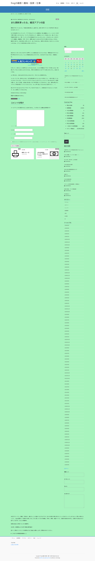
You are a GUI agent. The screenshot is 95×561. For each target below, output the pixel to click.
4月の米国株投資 (67, 179)
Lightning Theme (47, 557)
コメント (13, 126)
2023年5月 (67, 325)
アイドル (66, 202)
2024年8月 (67, 283)
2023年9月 (67, 314)
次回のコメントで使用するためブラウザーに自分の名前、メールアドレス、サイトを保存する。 (34, 142)
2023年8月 (67, 317)
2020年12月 (67, 406)
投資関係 (66, 210)
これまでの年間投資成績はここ (19, 533)
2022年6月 (67, 356)
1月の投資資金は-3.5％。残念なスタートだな (42, 154)
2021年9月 (67, 381)
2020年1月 (67, 437)
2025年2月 (67, 267)
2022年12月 (67, 339)
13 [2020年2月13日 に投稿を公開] (74, 64)
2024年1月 (67, 303)
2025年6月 (67, 256)
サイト (12, 138)
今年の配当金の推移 (69, 92)
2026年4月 (67, 228)
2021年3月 (67, 398)
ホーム (13, 538)
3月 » (83, 71)
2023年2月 (67, 334)
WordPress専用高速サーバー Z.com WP (35, 65)
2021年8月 (67, 384)
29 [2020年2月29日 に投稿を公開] (79, 68)
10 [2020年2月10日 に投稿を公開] (65, 64)
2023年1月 (67, 336)
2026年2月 (67, 233)
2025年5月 (67, 258)
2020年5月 (67, 425)
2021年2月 (67, 400)
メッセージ (66, 493)
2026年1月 (67, 236)
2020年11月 (67, 409)
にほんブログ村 (14, 544)
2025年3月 (67, 264)
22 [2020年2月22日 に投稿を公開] (79, 66)
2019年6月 (67, 456)
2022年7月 (67, 353)
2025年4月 (67, 261)
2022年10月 (67, 345)
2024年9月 (67, 281)
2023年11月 (67, 309)
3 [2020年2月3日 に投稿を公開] (65, 62)
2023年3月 (67, 331)
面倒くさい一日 (25, 152)
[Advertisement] (21, 48)
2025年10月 (67, 245)
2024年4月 (67, 295)
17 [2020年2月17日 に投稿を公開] (65, 66)
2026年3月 (67, 231)
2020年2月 (67, 434)
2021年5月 (67, 392)
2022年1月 (67, 370)
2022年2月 (67, 367)
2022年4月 (67, 361)
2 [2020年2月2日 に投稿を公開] (82, 60)
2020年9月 (67, 414)
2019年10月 (67, 445)
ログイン (66, 468)
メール (13, 134)
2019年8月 (67, 450)
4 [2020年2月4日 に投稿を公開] (68, 62)
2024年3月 (67, 297)
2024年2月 (67, 300)
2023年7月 (67, 320)
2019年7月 (67, 453)
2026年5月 (67, 225)
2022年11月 (67, 342)
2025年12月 (67, 239)
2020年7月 (67, 420)
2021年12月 (67, 373)
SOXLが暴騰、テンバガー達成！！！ (72, 82)
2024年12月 (67, 272)
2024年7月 (67, 286)
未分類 (66, 216)
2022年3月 (67, 364)
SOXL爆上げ (66, 194)
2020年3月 (67, 431)
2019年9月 (67, 448)
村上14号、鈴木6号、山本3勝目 (71, 87)
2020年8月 (67, 417)
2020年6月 (67, 423)
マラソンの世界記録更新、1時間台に (71, 184)
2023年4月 (67, 328)
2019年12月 (67, 439)
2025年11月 (67, 242)
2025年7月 (67, 253)
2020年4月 (67, 428)
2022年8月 (67, 350)
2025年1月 (67, 270)
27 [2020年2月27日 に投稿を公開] (74, 68)
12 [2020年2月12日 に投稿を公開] (71, 64)
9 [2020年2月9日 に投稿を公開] (82, 62)
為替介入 (66, 174)
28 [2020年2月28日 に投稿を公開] (77, 68)
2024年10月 (67, 278)
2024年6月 (67, 289)
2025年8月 (67, 250)
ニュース (66, 207)
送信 (66, 141)
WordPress (41, 557)
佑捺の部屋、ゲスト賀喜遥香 (70, 189)
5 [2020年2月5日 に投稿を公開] (71, 62)
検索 (65, 46)
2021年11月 (67, 375)
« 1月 (65, 71)
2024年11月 (67, 275)
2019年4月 (67, 462)
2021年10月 (67, 378)
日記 (57, 19)
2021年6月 (67, 389)
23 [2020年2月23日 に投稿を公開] (82, 66)
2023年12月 (67, 306)
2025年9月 (67, 247)
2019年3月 (67, 464)
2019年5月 (67, 459)
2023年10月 (67, 311)
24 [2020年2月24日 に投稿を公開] (65, 68)
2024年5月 (67, 292)
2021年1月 (67, 403)
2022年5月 (67, 359)
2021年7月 (67, 386)
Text (66, 133)
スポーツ (66, 205)
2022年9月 (67, 347)
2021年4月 (67, 395)
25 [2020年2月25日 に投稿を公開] (68, 68)
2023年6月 (67, 322)
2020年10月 (67, 411)
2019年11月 (67, 442)
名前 (12, 130)
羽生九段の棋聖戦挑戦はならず (71, 97)
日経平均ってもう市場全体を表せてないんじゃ (74, 76)
